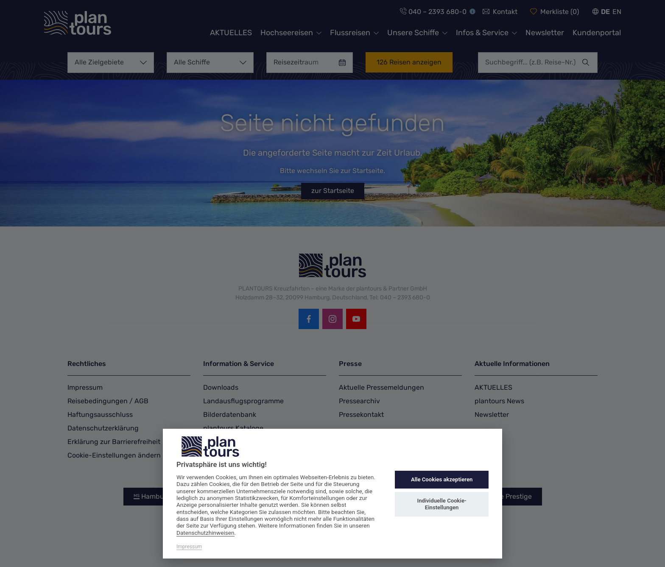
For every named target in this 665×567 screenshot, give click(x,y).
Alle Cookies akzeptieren (441, 479)
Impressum (189, 547)
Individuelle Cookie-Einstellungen (441, 504)
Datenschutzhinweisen (205, 532)
